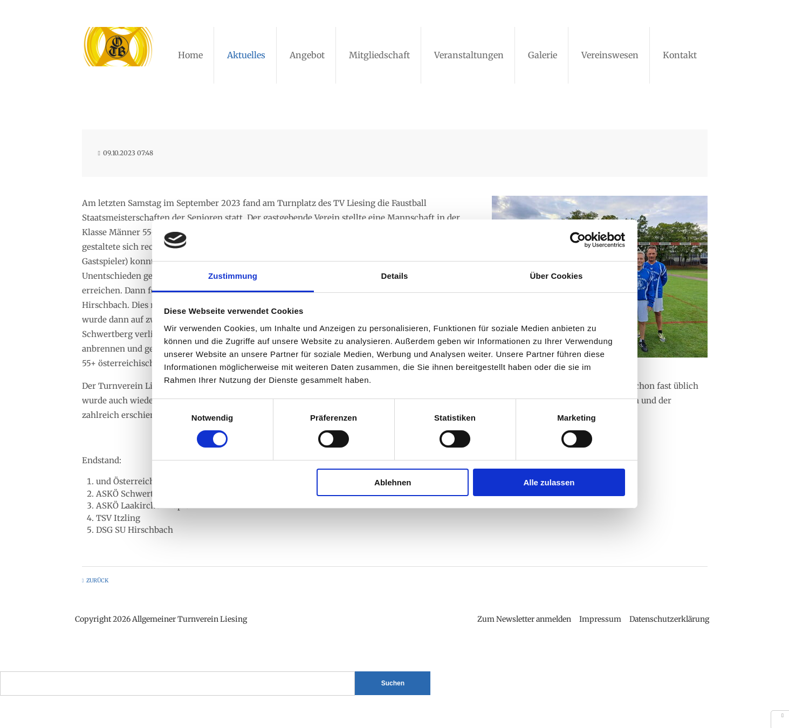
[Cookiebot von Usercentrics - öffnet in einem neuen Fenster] (578, 240)
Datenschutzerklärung (668, 619)
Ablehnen (392, 482)
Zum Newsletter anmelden (523, 619)
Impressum (599, 619)
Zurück (97, 580)
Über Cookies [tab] (556, 275)
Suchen (392, 683)
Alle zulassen (548, 482)
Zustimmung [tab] (232, 275)
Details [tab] (394, 275)
